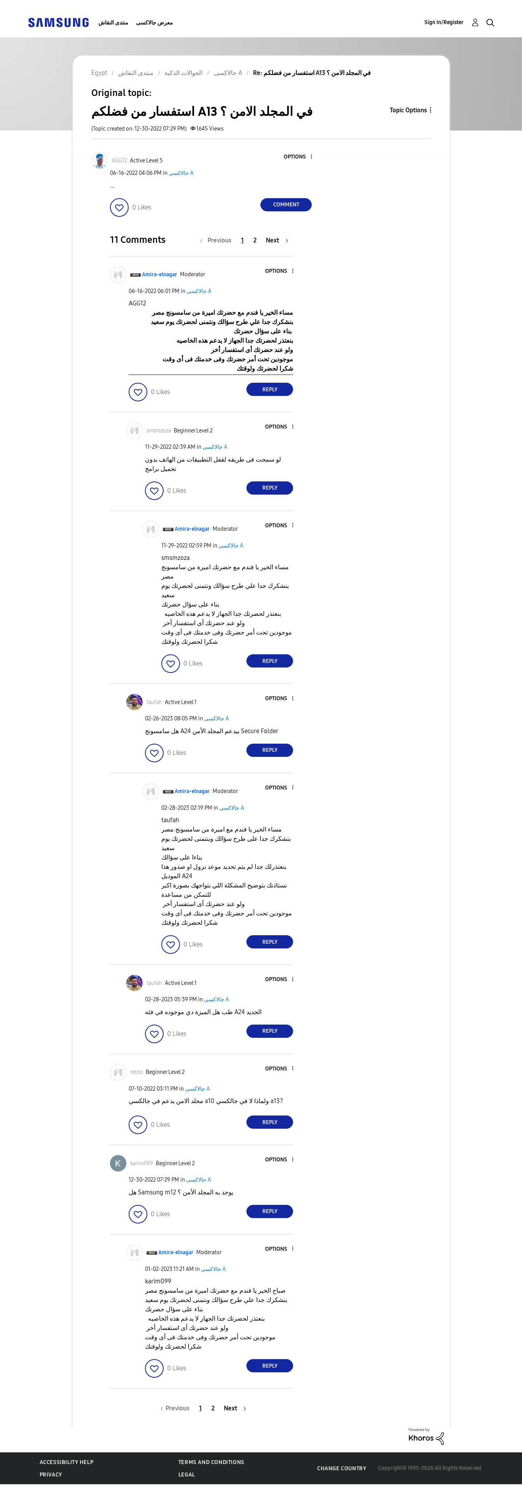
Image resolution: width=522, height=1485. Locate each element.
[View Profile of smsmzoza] (159, 430)
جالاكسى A (181, 173)
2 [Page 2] (255, 240)
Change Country (341, 1468)
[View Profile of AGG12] (119, 160)
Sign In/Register (444, 22)
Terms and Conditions (211, 1462)
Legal (186, 1474)
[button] (298, 157)
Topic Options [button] (408, 110)
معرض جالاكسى (154, 22)
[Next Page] (277, 240)
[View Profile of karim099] (141, 1163)
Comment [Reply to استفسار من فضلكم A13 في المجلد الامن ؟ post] (286, 204)
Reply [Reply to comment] (270, 389)
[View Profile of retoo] (136, 1072)
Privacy (51, 1474)
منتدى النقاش (113, 22)
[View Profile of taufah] (154, 702)
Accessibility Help (67, 1462)
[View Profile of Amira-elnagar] (159, 274)
